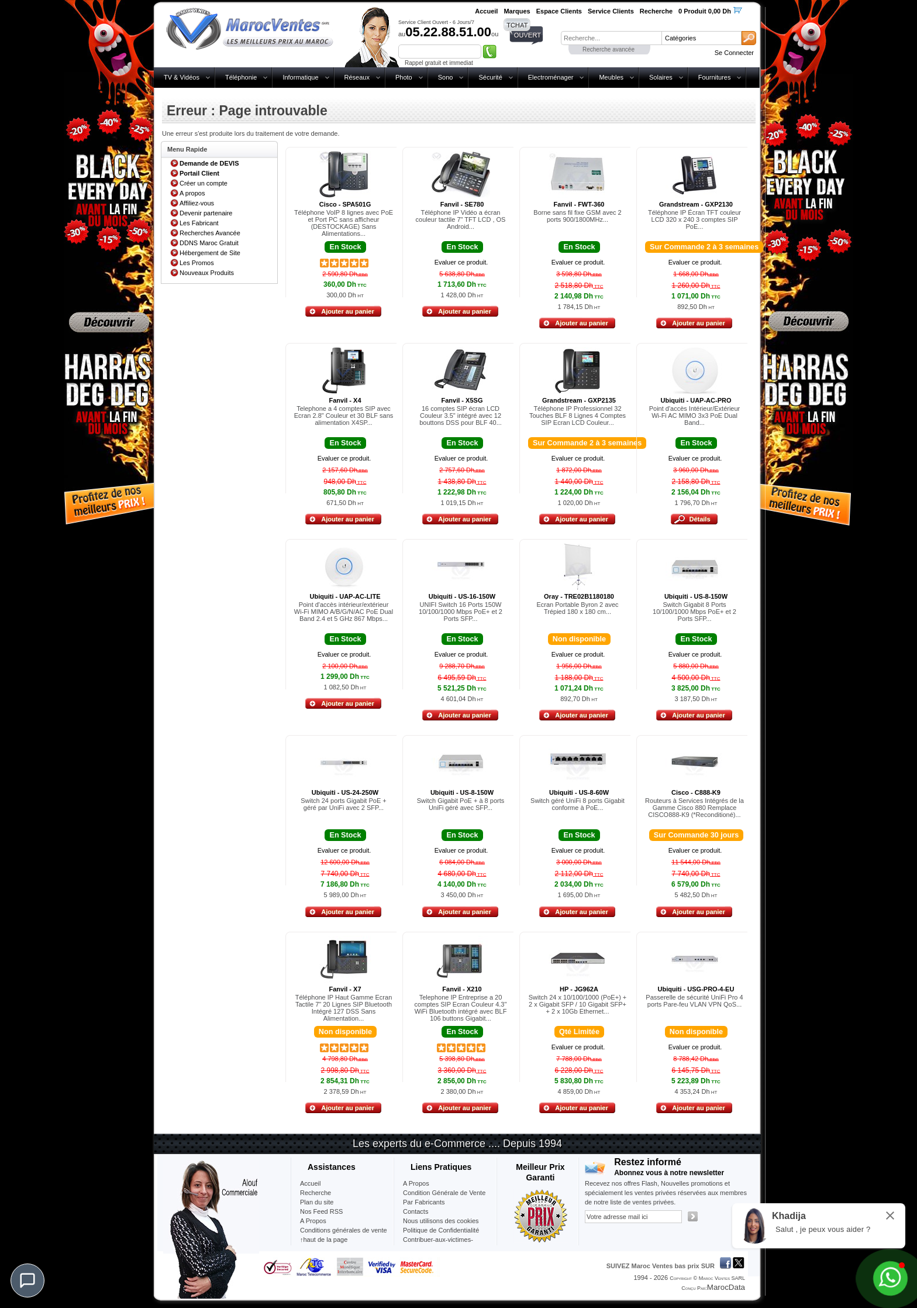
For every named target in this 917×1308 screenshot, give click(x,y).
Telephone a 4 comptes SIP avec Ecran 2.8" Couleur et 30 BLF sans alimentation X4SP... (344, 415)
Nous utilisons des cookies (441, 1220)
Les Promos (197, 262)
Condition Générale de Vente (444, 1192)
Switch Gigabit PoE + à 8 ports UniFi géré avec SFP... (461, 804)
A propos (192, 193)
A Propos (416, 1183)
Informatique (300, 77)
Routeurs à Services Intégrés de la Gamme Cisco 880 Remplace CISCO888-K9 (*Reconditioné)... (694, 807)
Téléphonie (241, 77)
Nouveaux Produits (207, 272)
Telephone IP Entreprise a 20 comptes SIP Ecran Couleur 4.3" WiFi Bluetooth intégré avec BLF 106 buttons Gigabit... (461, 1008)
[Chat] (27, 1280)
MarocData (726, 1287)
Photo (403, 77)
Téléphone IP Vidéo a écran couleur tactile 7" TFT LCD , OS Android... (461, 219)
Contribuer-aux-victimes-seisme (438, 1244)
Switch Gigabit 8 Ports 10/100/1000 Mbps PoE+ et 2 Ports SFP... (694, 611)
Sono (445, 77)
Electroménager (551, 77)
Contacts (415, 1211)
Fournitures (714, 77)
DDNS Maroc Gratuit (209, 242)
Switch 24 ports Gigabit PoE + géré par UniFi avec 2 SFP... (343, 804)
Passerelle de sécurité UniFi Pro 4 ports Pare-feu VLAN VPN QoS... (694, 1001)
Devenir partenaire (206, 213)
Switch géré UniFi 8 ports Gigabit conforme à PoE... (577, 804)
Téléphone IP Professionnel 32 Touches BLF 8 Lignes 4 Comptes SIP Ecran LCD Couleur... (577, 415)
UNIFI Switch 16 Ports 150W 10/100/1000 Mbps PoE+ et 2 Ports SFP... (460, 611)
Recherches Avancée (210, 232)
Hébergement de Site (210, 252)
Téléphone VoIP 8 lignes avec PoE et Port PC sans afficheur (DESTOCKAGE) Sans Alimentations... (343, 223)
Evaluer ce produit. (461, 262)
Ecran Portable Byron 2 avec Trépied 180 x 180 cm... (577, 608)
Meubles (611, 77)
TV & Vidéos (181, 77)
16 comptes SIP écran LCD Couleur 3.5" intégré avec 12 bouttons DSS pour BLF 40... (460, 415)
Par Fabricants (424, 1202)
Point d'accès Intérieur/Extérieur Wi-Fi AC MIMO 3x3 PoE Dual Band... (694, 415)
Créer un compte (203, 183)
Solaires (661, 77)
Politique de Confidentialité (441, 1230)
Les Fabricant (199, 222)
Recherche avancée (608, 49)
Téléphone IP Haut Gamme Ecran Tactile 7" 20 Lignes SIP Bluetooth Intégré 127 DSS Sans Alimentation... (343, 1008)
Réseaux (357, 77)
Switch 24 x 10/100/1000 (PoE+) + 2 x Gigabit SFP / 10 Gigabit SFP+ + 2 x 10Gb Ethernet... (578, 1004)
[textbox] (611, 38)
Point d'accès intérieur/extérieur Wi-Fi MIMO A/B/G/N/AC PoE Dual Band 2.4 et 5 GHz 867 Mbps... (343, 611)
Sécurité (490, 77)
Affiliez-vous (197, 203)
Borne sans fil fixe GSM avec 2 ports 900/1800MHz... (577, 216)
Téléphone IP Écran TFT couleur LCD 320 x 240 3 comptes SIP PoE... (694, 219)
